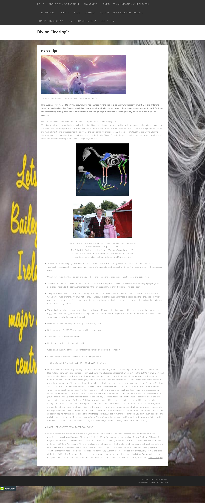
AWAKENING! (93, 4)
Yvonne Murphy (156, 469)
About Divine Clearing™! (65, 4)
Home (40, 4)
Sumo (140, 494)
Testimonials (100, 13)
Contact (146, 13)
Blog (132, 13)
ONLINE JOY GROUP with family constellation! (117, 23)
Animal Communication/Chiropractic (63, 13)
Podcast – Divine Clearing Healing (61, 23)
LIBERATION (46, 32)
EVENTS (119, 13)
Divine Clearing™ (53, 43)
